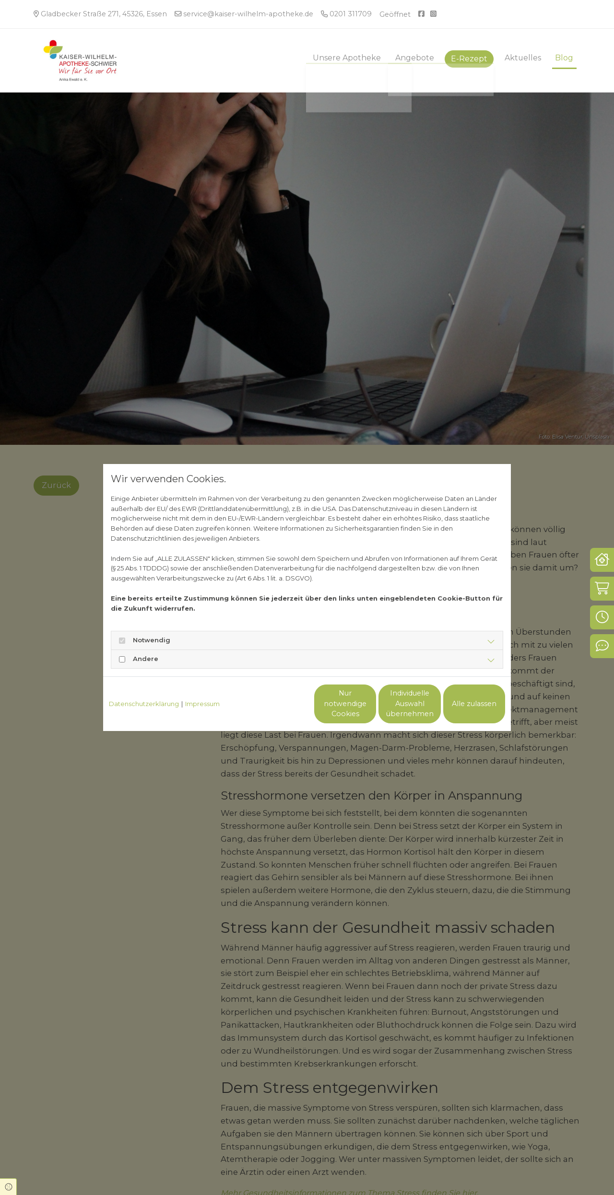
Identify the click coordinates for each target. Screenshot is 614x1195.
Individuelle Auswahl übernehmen (369, 703)
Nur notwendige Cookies (278, 703)
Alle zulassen (460, 703)
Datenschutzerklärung (144, 704)
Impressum (202, 704)
